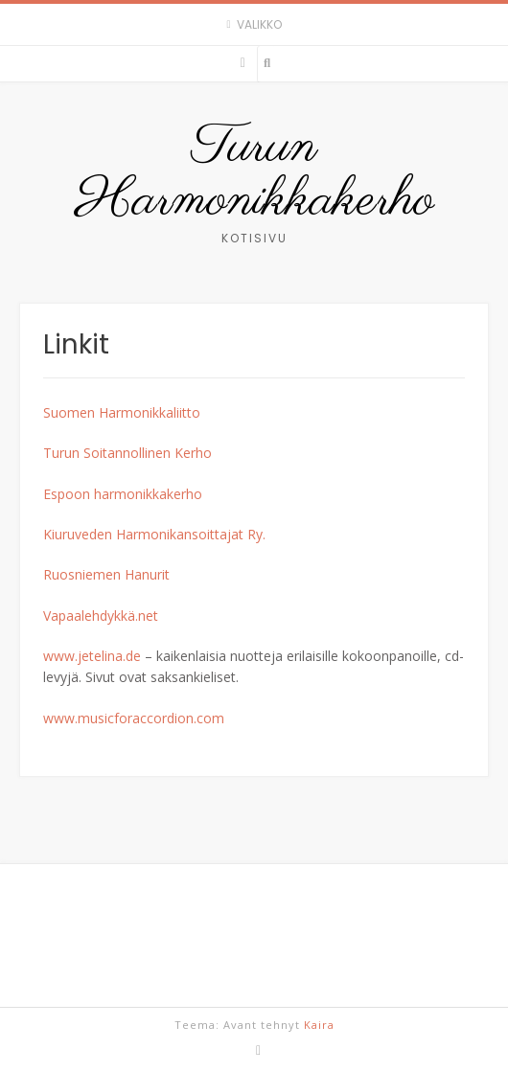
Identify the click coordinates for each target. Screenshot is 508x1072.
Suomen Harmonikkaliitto (121, 412)
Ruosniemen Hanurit (106, 574)
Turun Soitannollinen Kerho (127, 453)
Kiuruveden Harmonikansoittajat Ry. (154, 534)
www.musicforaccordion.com (133, 718)
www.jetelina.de (92, 656)
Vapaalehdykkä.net (100, 615)
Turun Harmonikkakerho (254, 174)
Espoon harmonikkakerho (122, 494)
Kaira (319, 1024)
